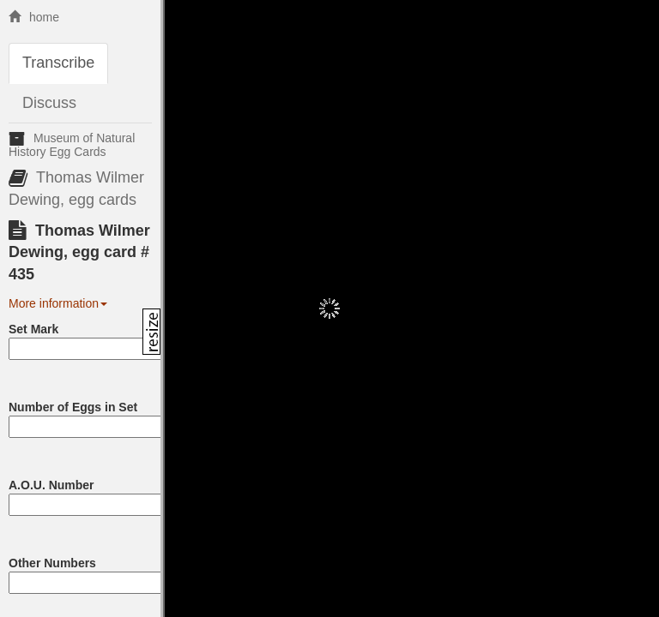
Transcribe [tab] (58, 62)
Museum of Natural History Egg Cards (72, 144)
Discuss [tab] (49, 102)
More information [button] (58, 303)
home (34, 17)
